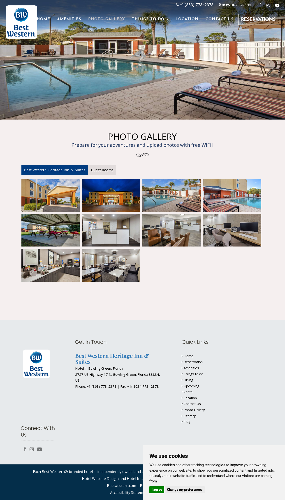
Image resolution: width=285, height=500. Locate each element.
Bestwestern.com (121, 485)
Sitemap (189, 416)
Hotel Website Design (100, 478)
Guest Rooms (102, 169)
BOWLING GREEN (235, 4)
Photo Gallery (106, 19)
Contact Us (220, 19)
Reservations (258, 20)
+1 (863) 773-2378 (194, 4)
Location (187, 19)
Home (43, 19)
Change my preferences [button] (184, 489)
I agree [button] (157, 489)
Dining (187, 380)
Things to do (192, 373)
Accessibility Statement (129, 492)
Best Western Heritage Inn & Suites (54, 169)
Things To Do (150, 19)
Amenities (69, 19)
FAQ (186, 421)
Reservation (192, 362)
